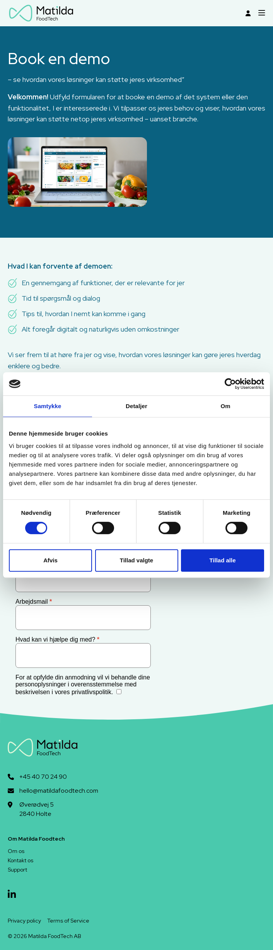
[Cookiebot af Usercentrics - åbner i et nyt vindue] (230, 384)
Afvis (50, 560)
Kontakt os (20, 860)
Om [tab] (225, 406)
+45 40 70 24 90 (43, 777)
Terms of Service (68, 920)
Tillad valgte (136, 560)
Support (17, 869)
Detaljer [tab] (136, 406)
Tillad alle (222, 560)
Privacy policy (24, 920)
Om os (16, 851)
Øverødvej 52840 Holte (36, 809)
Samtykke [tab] (47, 406)
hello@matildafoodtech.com (58, 791)
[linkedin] (12, 895)
